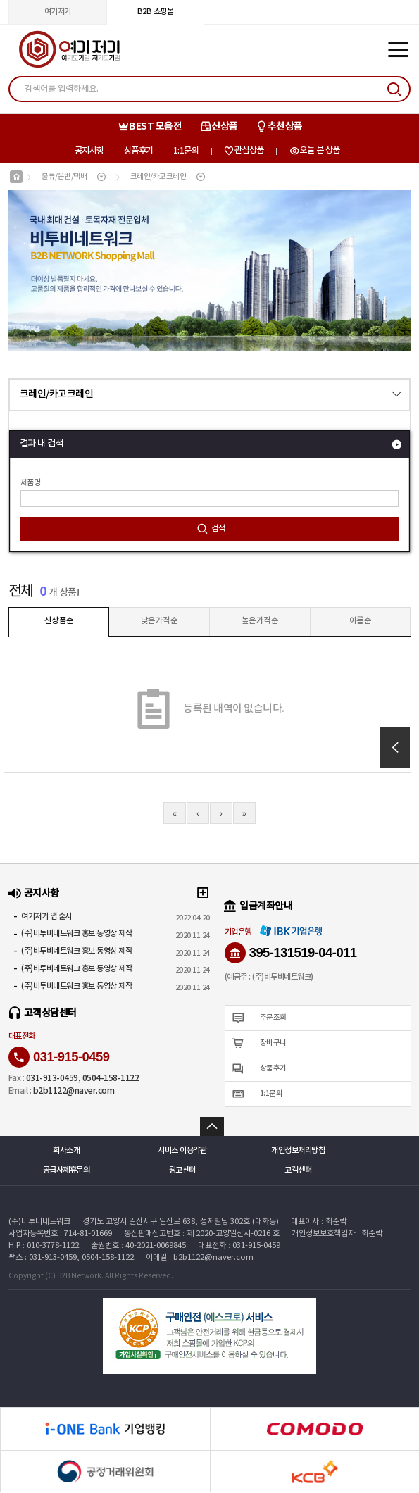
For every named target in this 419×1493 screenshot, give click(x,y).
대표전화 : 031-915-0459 (239, 1246)
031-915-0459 (59, 1057)
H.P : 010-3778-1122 (43, 1246)
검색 (210, 530)
